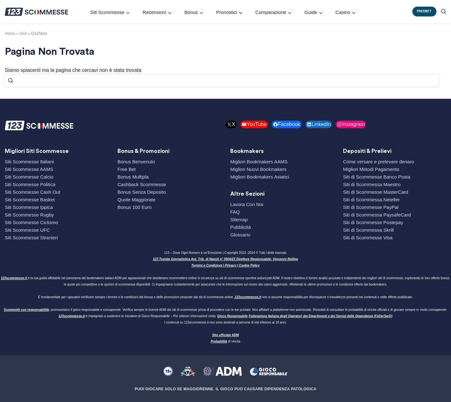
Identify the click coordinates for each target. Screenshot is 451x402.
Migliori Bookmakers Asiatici (259, 176)
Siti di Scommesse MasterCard (375, 192)
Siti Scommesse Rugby (29, 214)
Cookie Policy (249, 265)
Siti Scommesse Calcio (29, 176)
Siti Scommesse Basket (30, 199)
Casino (342, 12)
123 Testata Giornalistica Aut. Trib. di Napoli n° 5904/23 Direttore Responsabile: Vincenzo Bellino (225, 259)
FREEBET (424, 11)
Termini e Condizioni (206, 265)
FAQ (235, 212)
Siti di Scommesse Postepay (373, 222)
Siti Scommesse (107, 12)
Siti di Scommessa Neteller (371, 199)
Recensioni (154, 12)
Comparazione (270, 12)
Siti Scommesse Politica (30, 184)
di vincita (225, 341)
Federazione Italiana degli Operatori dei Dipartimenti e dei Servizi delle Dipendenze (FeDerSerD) (320, 316)
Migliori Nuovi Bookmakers (258, 169)
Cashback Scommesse (142, 184)
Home (10, 33)
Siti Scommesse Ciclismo (31, 222)
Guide (310, 12)
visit (23, 33)
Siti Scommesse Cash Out (32, 192)
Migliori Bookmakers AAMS (259, 161)
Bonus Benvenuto (136, 161)
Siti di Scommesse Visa (367, 237)
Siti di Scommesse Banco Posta (376, 176)
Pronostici (226, 12)
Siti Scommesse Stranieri (31, 237)
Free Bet (127, 169)
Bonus (191, 12)
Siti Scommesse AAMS (29, 169)
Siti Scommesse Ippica (29, 207)
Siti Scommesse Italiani (29, 161)
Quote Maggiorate (137, 199)
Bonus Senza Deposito (142, 192)
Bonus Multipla (133, 176)
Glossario (240, 234)
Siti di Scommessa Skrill (368, 230)
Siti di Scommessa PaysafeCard (377, 214)
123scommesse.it (14, 278)
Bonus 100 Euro (135, 207)
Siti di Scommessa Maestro (372, 184)
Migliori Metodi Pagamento (371, 169)
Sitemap (239, 219)
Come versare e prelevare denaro (378, 161)
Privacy (230, 265)
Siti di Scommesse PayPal (370, 207)
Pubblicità (240, 227)
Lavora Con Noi (246, 204)
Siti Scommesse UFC (27, 230)
